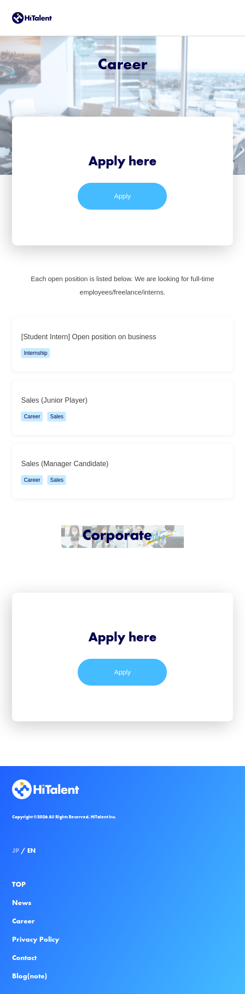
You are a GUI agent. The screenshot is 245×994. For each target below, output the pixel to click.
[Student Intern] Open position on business (120, 347)
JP (15, 850)
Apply (122, 196)
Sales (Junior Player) (120, 411)
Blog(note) (29, 976)
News (21, 902)
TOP (19, 884)
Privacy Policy (35, 939)
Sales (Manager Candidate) (120, 474)
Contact (24, 957)
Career (23, 921)
